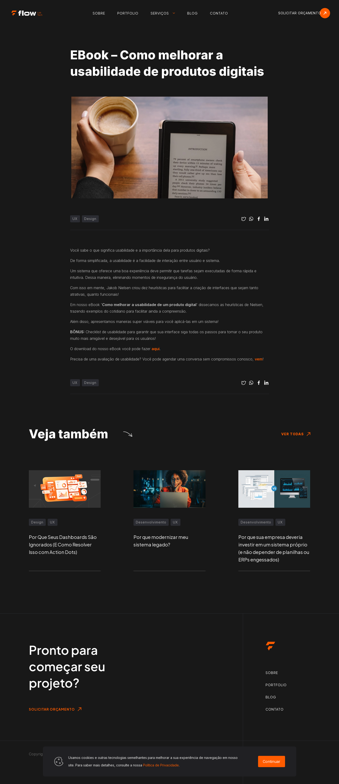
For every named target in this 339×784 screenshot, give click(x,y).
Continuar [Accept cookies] (271, 761)
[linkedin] (266, 219)
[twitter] (244, 219)
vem (259, 359)
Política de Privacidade (161, 765)
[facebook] (259, 219)
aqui (156, 348)
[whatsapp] (251, 219)
